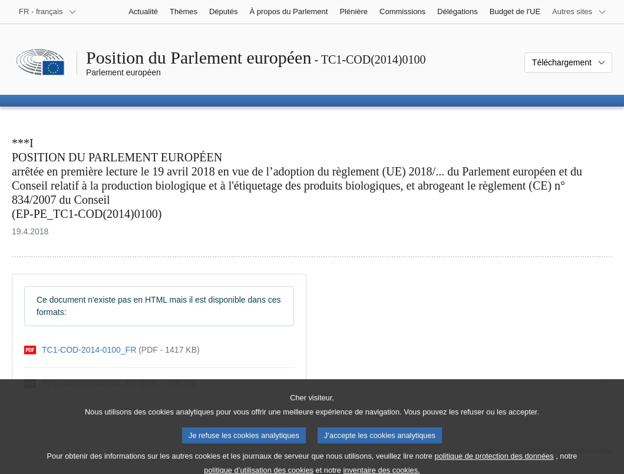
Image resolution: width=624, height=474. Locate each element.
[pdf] (112, 350)
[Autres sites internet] (579, 12)
